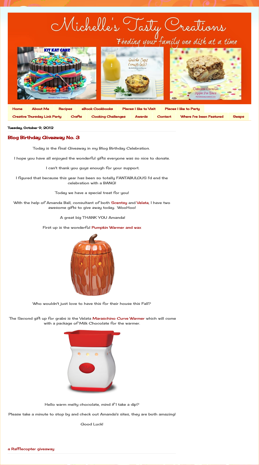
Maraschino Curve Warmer (119, 318)
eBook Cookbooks (97, 109)
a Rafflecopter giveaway (31, 449)
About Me (40, 109)
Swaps (238, 116)
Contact (164, 116)
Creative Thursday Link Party (36, 116)
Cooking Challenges (108, 116)
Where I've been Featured (202, 116)
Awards (141, 116)
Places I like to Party (182, 109)
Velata (143, 202)
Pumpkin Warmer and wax (116, 227)
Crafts (76, 116)
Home (17, 109)
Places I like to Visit (138, 109)
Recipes (65, 109)
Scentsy (119, 202)
